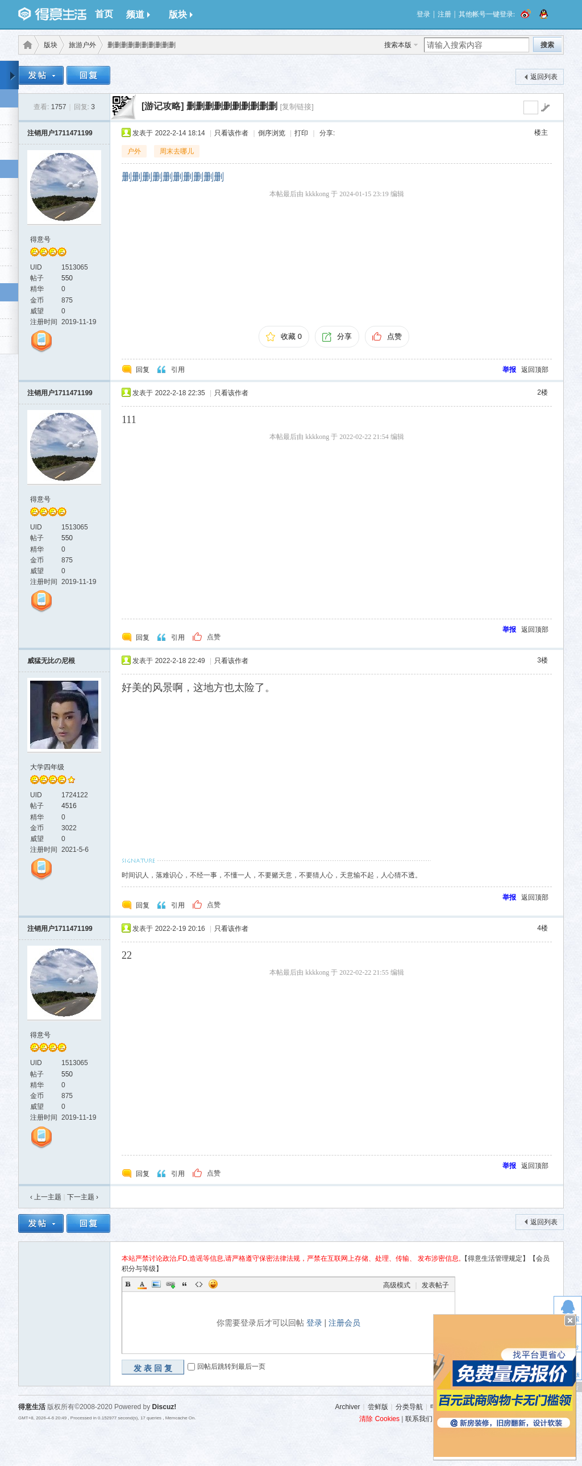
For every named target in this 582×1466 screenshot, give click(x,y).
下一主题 (82, 1197)
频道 (138, 14)
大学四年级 (47, 767)
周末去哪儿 (177, 151)
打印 (301, 133)
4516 (69, 806)
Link (170, 1284)
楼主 (541, 132)
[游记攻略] (163, 106)
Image (156, 1284)
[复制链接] (297, 106)
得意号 (40, 239)
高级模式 (396, 1285)
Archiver (347, 1407)
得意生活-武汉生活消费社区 (25, 45)
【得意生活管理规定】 (495, 1258)
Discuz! (164, 1407)
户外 (134, 151)
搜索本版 (397, 45)
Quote (184, 1284)
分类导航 (409, 1407)
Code (199, 1284)
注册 (444, 14)
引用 (178, 370)
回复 (142, 370)
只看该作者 (231, 133)
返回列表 (544, 77)
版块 (181, 14)
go (545, 107)
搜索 (547, 45)
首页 (104, 14)
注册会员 (344, 1322)
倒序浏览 (271, 133)
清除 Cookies (379, 1419)
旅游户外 (82, 45)
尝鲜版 (378, 1407)
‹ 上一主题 (45, 1197)
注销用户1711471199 (60, 133)
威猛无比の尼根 (51, 661)
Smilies (213, 1284)
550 (67, 278)
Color (142, 1284)
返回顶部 (534, 370)
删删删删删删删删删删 (231, 106)
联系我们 (419, 1419)
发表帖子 (435, 1285)
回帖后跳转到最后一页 (231, 1366)
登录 (423, 14)
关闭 (570, 1320)
